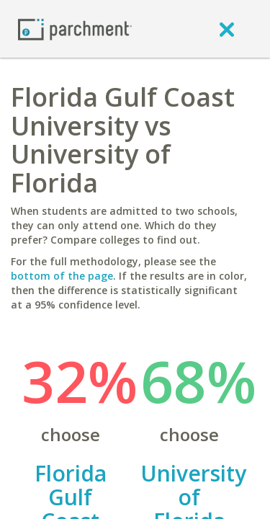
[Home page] (75, 28)
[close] (226, 28)
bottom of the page (62, 276)
